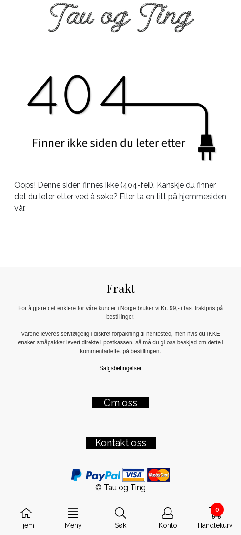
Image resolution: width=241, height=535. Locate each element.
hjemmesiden (202, 196)
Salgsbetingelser (121, 368)
